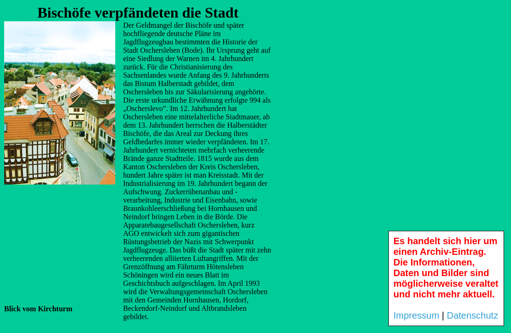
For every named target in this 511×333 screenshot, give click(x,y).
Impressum (416, 315)
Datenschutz (472, 315)
